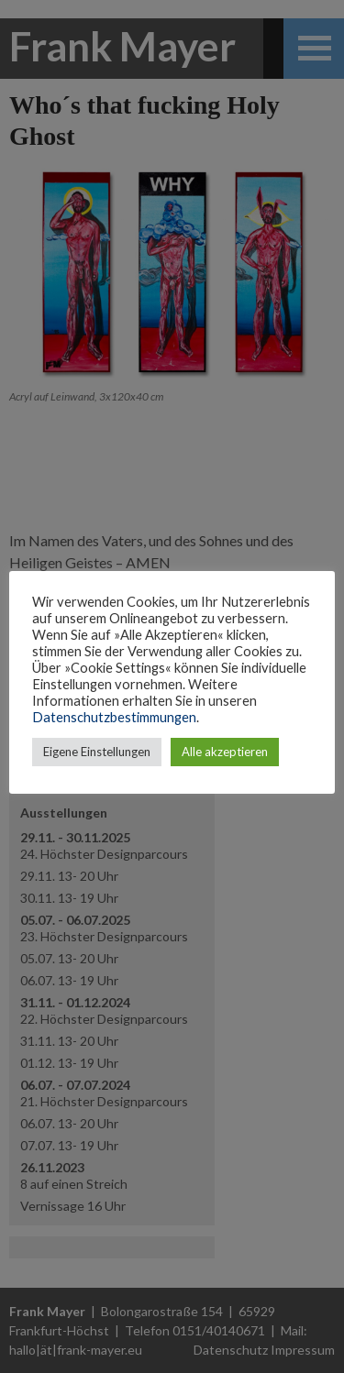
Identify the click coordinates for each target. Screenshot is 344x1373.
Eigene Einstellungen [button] (96, 751)
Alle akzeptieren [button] (225, 751)
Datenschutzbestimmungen (114, 717)
